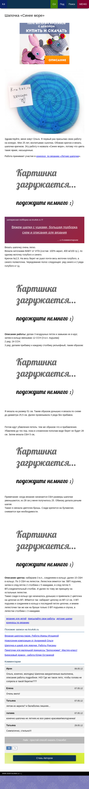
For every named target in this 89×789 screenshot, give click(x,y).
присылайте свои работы (41, 618)
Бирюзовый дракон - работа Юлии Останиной (29, 655)
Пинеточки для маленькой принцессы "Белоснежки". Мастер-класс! (41, 650)
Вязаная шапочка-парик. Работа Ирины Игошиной (32, 635)
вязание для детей (16, 618)
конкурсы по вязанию (17, 622)
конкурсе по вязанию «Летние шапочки (57, 156)
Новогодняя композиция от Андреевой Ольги (29, 640)
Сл (54, 4)
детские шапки (64, 618)
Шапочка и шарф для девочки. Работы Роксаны (30, 645)
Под (62, 4)
